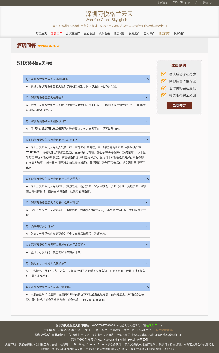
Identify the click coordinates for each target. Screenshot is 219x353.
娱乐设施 (104, 33)
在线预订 (151, 325)
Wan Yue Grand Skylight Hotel (116, 339)
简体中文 (193, 2)
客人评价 (149, 33)
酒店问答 (164, 33)
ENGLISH (177, 2)
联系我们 (179, 33)
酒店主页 (41, 33)
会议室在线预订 (165, 330)
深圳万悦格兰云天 (53, 128)
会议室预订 (73, 33)
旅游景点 (134, 33)
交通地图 (89, 33)
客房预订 (162, 2)
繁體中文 (207, 2)
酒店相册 (119, 33)
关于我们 (142, 339)
